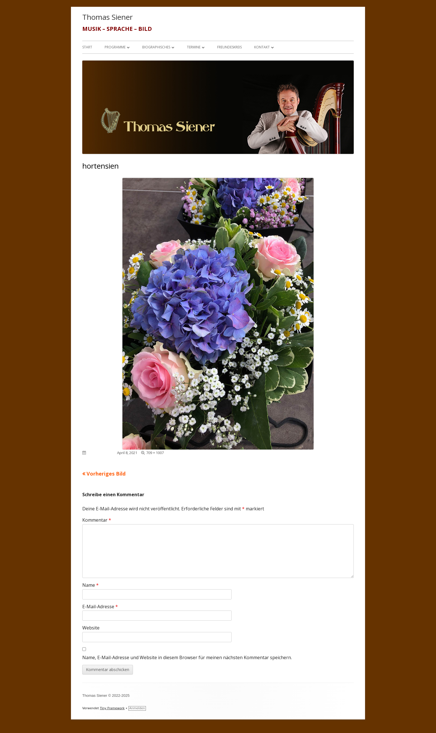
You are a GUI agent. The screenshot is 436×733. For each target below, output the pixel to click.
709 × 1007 (155, 452)
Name (90, 585)
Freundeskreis (229, 47)
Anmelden (137, 708)
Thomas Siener (107, 17)
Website (91, 628)
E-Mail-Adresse (100, 606)
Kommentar (96, 520)
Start (87, 47)
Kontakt (262, 47)
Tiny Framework (112, 708)
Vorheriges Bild (106, 473)
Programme (115, 47)
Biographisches (156, 47)
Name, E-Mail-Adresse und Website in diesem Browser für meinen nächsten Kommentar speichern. (187, 657)
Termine (193, 47)
